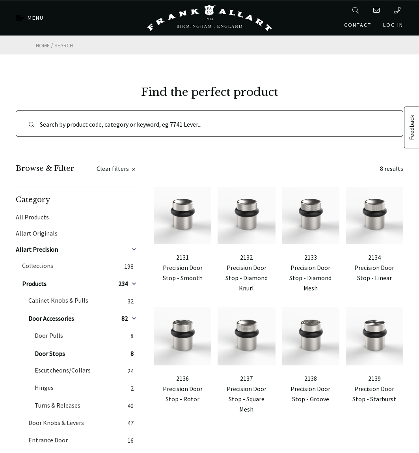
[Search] (209, 123)
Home (43, 45)
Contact (357, 24)
